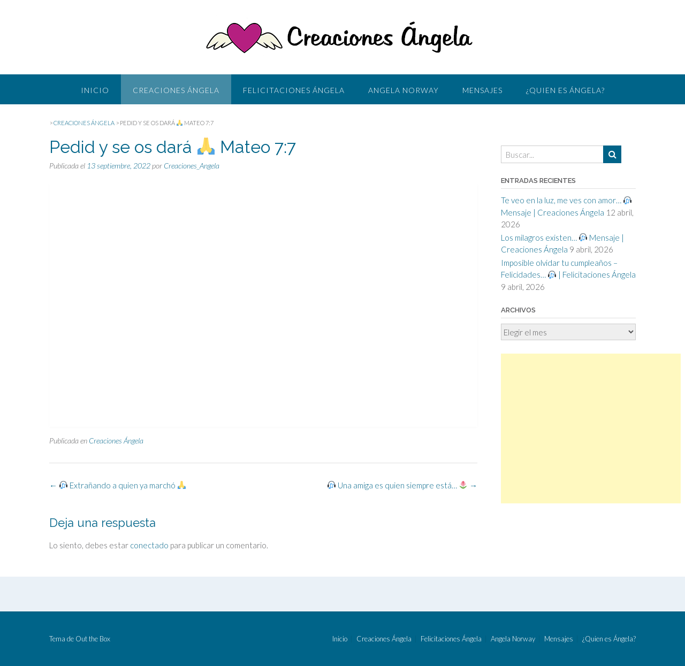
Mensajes (482, 90)
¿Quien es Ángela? (565, 90)
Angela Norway (403, 90)
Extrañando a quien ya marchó (117, 485)
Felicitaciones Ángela (294, 90)
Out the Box (92, 638)
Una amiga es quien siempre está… (402, 485)
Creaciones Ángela (176, 90)
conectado (149, 545)
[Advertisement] (591, 428)
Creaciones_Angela (191, 165)
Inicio (95, 90)
